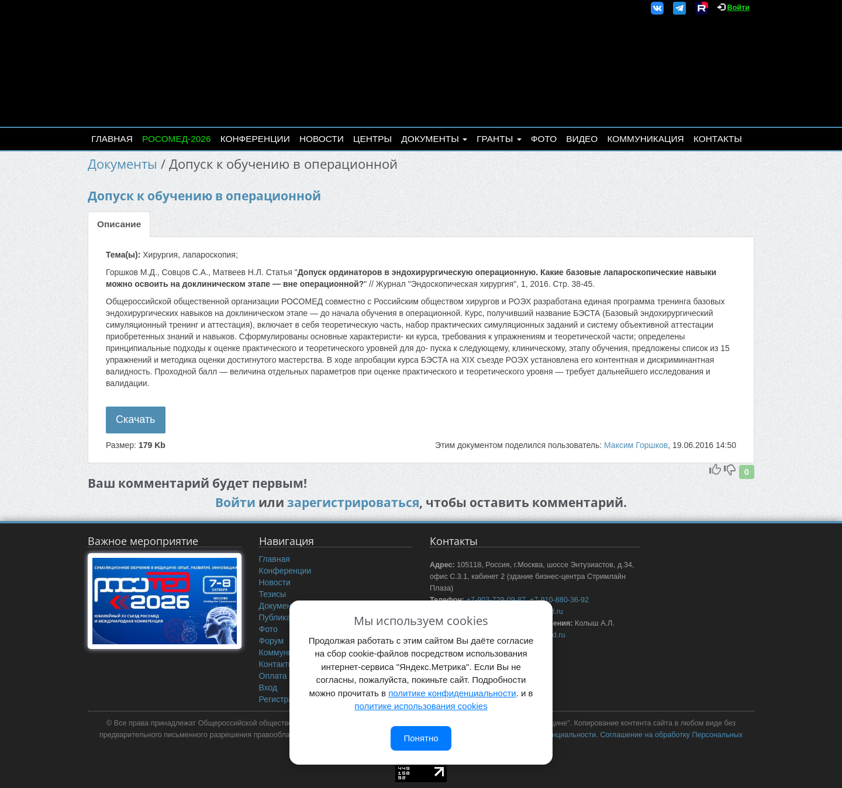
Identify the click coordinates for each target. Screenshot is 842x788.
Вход (268, 687)
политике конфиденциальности (452, 693)
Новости (321, 139)
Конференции (255, 139)
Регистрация (283, 699)
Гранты (499, 139)
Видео (582, 139)
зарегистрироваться (353, 502)
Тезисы (273, 594)
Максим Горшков (636, 445)
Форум (271, 640)
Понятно (420, 738)
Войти (738, 8)
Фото (544, 139)
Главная (112, 139)
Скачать (136, 419)
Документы (434, 139)
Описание (119, 224)
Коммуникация (646, 139)
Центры (372, 139)
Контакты (717, 139)
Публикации (282, 617)
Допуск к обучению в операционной (204, 196)
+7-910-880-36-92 (559, 600)
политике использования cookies (420, 706)
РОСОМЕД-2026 (176, 139)
